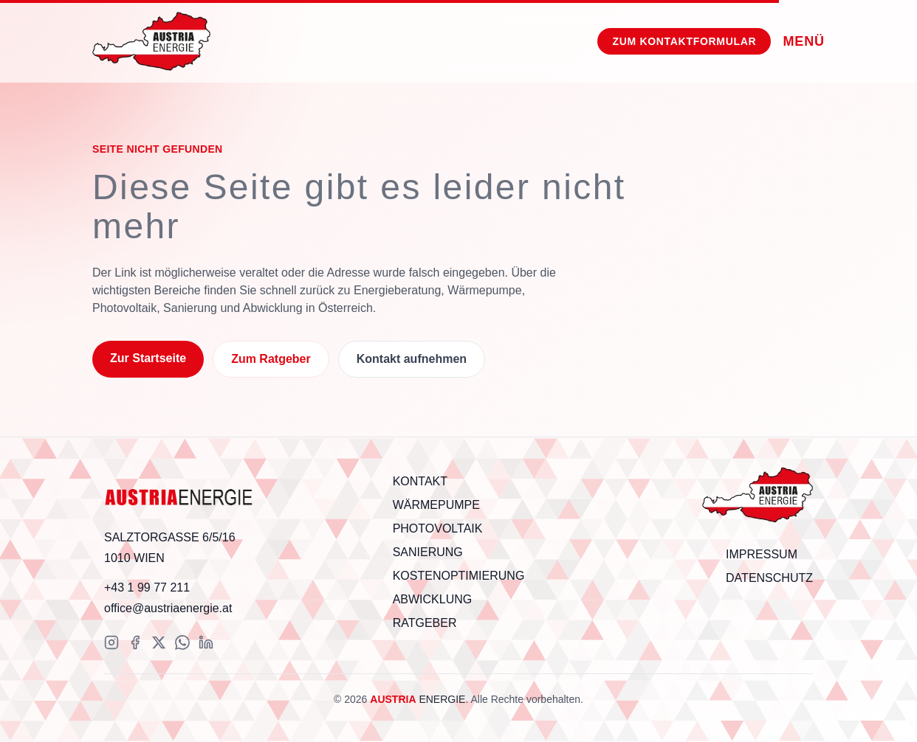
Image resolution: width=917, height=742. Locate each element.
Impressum (761, 554)
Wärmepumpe (436, 505)
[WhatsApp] (182, 642)
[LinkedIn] (206, 642)
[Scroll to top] (757, 496)
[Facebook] (135, 642)
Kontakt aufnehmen (412, 359)
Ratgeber (425, 623)
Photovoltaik (438, 528)
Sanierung (428, 552)
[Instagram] (111, 642)
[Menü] (804, 41)
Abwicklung (433, 599)
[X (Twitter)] (158, 642)
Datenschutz (769, 578)
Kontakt (420, 481)
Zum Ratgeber (271, 359)
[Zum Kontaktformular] (684, 41)
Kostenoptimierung (459, 575)
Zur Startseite (148, 358)
